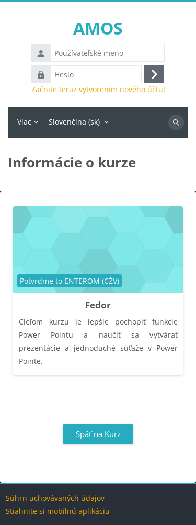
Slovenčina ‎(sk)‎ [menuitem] (74, 122)
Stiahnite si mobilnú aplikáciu (58, 511)
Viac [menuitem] (24, 122)
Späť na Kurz (98, 434)
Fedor (98, 305)
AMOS (98, 28)
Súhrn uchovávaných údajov (55, 498)
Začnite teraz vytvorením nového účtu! (98, 89)
